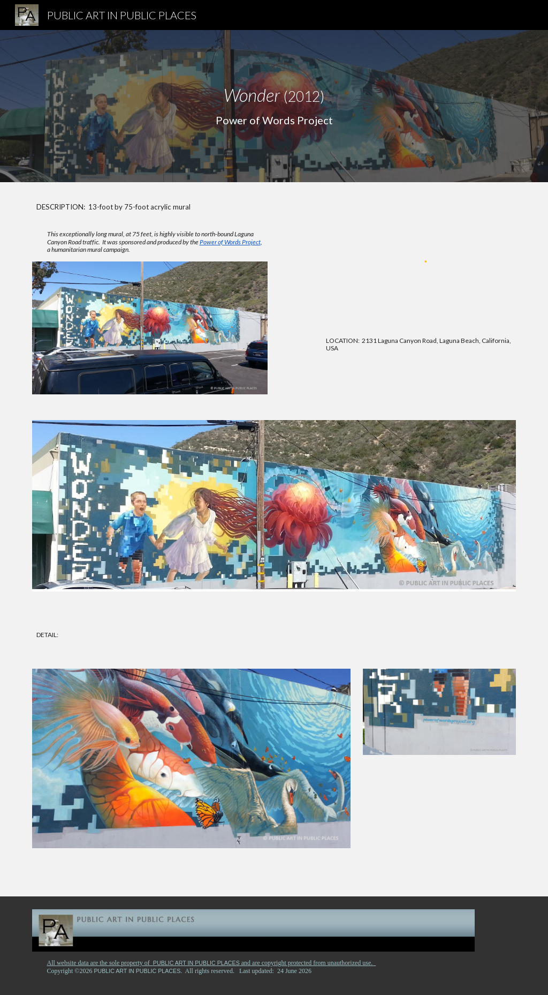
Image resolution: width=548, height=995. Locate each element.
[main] (274, 106)
